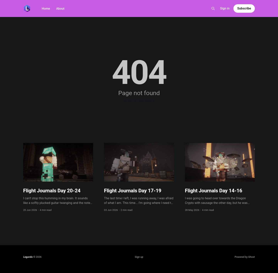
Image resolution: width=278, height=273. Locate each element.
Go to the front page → (139, 100)
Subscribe (244, 8)
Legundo (28, 256)
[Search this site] (213, 8)
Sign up (139, 256)
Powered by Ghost (245, 256)
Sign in (225, 8)
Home (46, 8)
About (60, 8)
